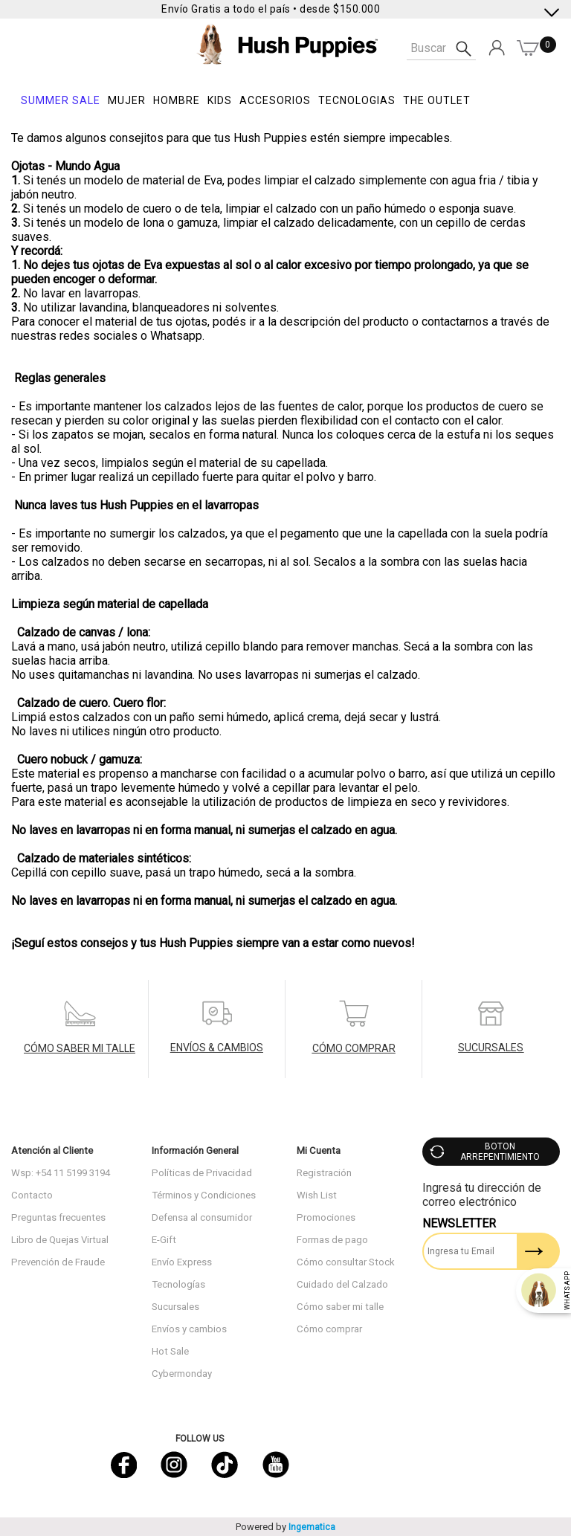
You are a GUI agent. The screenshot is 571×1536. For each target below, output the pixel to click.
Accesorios (275, 100)
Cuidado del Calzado (342, 1284)
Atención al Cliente (52, 1150)
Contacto (32, 1195)
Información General (195, 1150)
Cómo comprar (329, 1329)
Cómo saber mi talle (340, 1306)
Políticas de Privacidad (202, 1172)
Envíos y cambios (189, 1329)
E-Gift (164, 1239)
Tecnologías (178, 1284)
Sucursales (175, 1306)
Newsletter (459, 1223)
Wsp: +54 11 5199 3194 (60, 1172)
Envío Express (182, 1262)
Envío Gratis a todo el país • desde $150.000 (270, 9)
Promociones (326, 1217)
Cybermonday (182, 1373)
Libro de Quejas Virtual (60, 1239)
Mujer (127, 100)
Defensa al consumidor (202, 1217)
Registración (324, 1172)
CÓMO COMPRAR (354, 1048)
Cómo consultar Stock (346, 1262)
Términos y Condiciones (204, 1195)
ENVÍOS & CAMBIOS (216, 1047)
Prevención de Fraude (58, 1262)
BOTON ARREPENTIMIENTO (500, 1151)
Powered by (285, 1526)
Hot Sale (170, 1351)
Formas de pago (332, 1239)
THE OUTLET (437, 100)
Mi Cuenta (319, 1150)
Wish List (317, 1195)
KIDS (219, 100)
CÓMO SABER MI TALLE (79, 1048)
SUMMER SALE (60, 100)
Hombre (176, 100)
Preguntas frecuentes (58, 1217)
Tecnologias (357, 100)
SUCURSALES (490, 1047)
